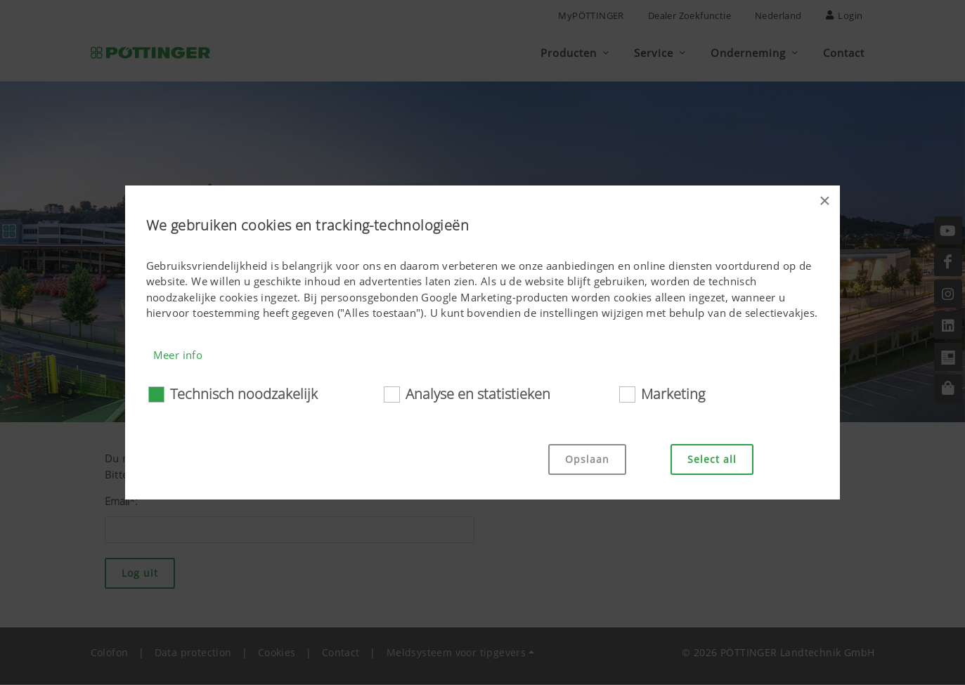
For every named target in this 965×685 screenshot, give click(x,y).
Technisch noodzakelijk (244, 393)
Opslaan (587, 459)
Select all (712, 459)
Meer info (178, 355)
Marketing (673, 393)
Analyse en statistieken (478, 393)
